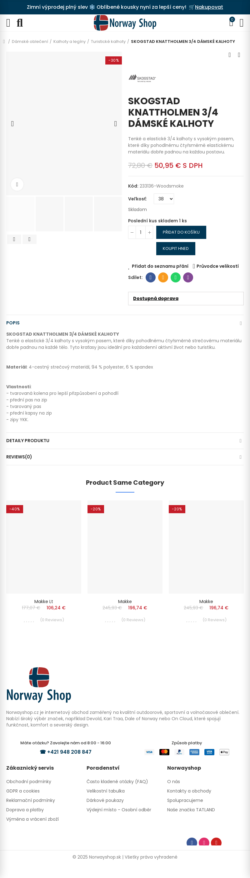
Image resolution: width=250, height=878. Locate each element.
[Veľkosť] (164, 199)
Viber (188, 277)
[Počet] (140, 232)
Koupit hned (176, 248)
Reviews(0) (19, 457)
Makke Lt (43, 601)
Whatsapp (176, 277)
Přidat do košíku (181, 232)
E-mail (163, 277)
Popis (13, 323)
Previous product (229, 55)
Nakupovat (209, 7)
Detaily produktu (27, 440)
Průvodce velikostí (218, 266)
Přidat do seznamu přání (160, 266)
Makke (125, 601)
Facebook (151, 277)
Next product (239, 55)
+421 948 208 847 (69, 752)
